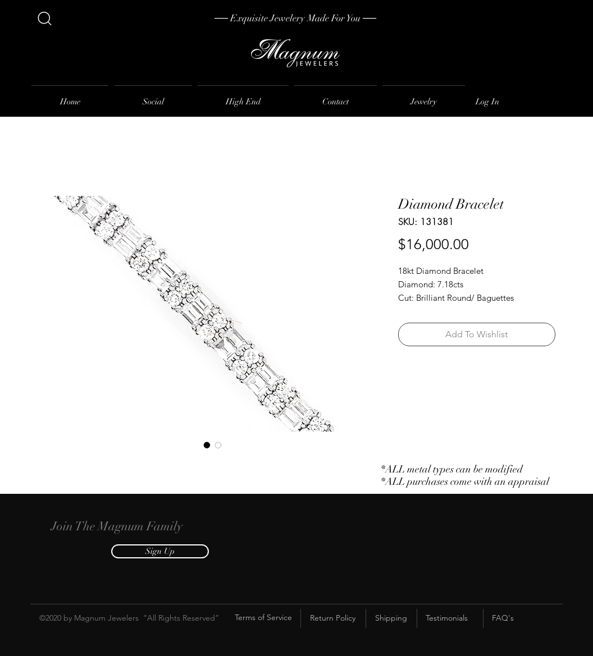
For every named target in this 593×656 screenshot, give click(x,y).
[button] (160, 551)
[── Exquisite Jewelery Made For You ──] (295, 18)
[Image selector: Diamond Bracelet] (207, 445)
